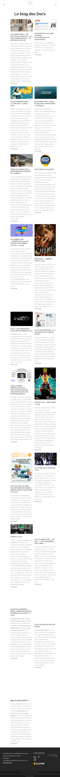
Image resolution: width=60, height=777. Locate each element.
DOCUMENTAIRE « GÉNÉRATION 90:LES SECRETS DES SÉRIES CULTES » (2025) (20, 242)
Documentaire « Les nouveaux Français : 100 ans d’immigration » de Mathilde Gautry (21, 37)
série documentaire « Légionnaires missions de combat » (21, 171)
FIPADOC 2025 (16, 537)
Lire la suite (14, 83)
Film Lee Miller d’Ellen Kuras (45, 625)
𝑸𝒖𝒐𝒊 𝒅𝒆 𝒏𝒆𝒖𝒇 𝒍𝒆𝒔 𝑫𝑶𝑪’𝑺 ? (20, 700)
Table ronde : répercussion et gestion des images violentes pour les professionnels (19, 390)
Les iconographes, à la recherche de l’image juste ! (45, 332)
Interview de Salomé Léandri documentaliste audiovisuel (44, 36)
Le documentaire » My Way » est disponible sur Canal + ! (45, 541)
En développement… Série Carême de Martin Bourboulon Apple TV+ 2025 (21, 612)
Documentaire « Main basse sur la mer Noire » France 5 (45, 103)
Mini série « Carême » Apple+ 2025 (44, 260)
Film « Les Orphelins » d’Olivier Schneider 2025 (22, 330)
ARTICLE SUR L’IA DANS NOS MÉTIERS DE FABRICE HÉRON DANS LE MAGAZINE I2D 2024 (21, 489)
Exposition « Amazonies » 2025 (45, 403)
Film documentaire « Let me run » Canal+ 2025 (20, 103)
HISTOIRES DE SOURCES (44, 169)
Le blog (53, 755)
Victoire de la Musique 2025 (45, 469)
